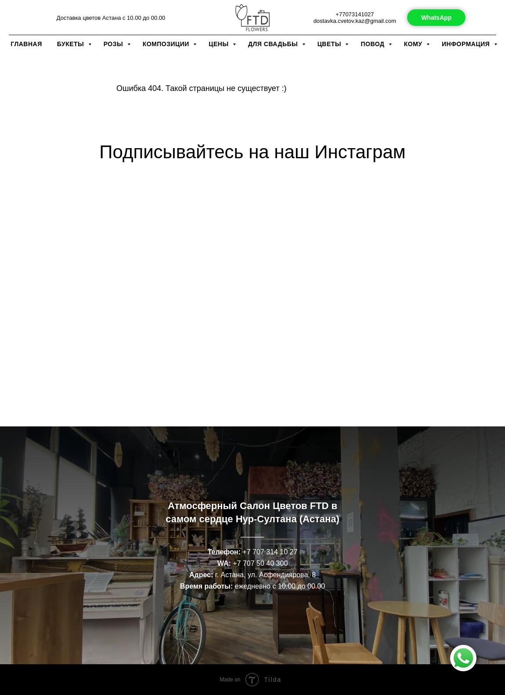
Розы (114, 43)
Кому (414, 43)
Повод (373, 43)
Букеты (71, 43)
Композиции (167, 43)
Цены (220, 43)
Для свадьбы (274, 43)
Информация (467, 43)
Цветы (330, 43)
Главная (26, 43)
